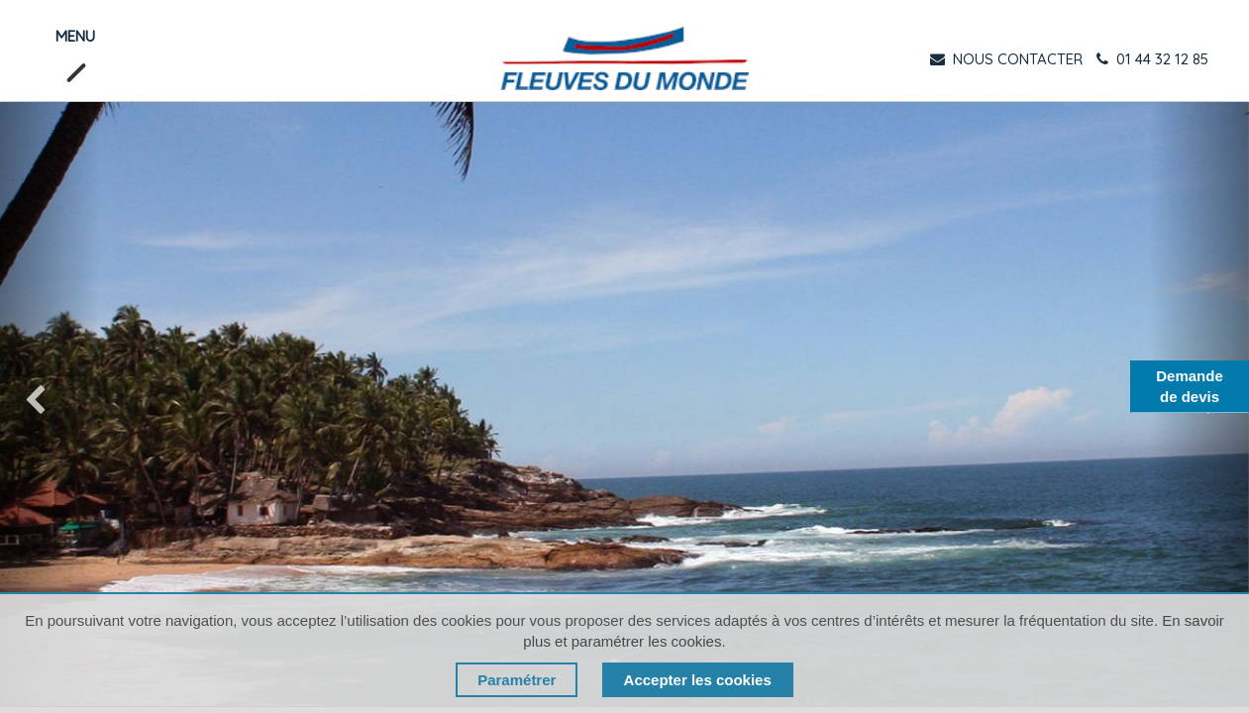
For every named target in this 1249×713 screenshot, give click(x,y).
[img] (50, 404)
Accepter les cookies (698, 679)
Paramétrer (516, 679)
